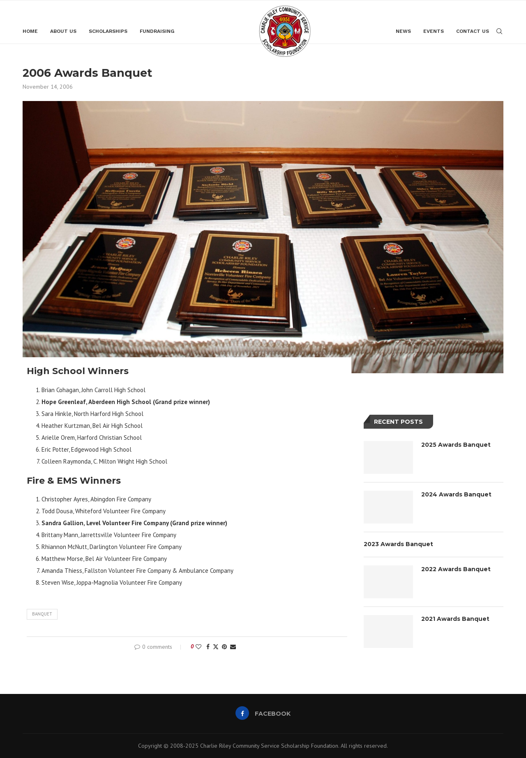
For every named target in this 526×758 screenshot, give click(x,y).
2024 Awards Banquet (456, 494)
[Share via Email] (233, 646)
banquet (42, 613)
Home (30, 31)
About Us (63, 31)
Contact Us (472, 31)
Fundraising (157, 31)
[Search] (499, 31)
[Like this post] (198, 646)
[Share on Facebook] (208, 646)
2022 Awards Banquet (456, 568)
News (403, 31)
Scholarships (108, 31)
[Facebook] (263, 712)
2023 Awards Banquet (398, 543)
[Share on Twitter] (216, 646)
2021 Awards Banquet (455, 618)
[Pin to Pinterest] (224, 646)
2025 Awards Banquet (456, 444)
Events (433, 31)
